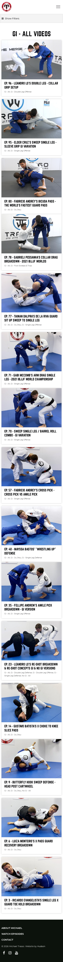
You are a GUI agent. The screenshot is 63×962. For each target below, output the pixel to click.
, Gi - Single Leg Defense (31, 558)
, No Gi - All (25, 676)
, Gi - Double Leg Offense (20, 92)
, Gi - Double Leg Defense (21, 673)
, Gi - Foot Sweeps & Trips (21, 266)
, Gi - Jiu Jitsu (15, 210)
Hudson (41, 946)
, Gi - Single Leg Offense (20, 151)
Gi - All (7, 92)
